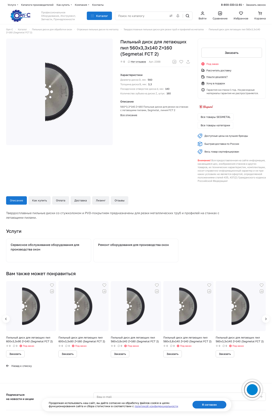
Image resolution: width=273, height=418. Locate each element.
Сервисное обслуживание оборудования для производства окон (45, 247)
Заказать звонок (256, 4)
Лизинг (100, 200)
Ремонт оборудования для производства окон (133, 245)
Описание (16, 200)
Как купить (39, 200)
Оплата (60, 200)
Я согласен (209, 404)
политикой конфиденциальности (156, 406)
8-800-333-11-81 (231, 4)
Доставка (80, 200)
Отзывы (120, 200)
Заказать (232, 53)
